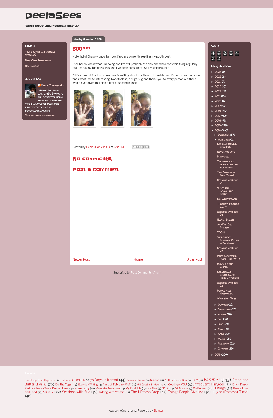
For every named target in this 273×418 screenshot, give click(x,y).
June (221, 324)
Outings (219, 388)
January (223, 348)
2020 (218, 101)
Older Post (194, 260)
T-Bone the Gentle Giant (228, 205)
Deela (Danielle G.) (52, 85)
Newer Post (81, 260)
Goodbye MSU (177, 384)
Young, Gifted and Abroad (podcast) (40, 53)
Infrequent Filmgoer (208, 384)
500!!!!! (221, 232)
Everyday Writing (88, 384)
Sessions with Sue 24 (227, 213)
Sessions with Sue (76, 392)
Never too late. (226, 151)
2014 (218, 130)
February (224, 343)
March (222, 338)
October (223, 304)
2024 (218, 81)
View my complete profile (40, 115)
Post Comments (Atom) (146, 272)
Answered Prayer (136, 380)
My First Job (133, 388)
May (221, 329)
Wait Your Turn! (226, 298)
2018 (218, 111)
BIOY (195, 380)
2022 (218, 91)
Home (138, 260)
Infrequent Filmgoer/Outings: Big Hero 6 (228, 240)
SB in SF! (49, 392)
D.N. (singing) (32, 66)
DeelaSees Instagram (38, 60)
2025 (218, 76)
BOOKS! (212, 380)
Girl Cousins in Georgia (150, 384)
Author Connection (176, 380)
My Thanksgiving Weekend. (227, 145)
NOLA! (166, 388)
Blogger (158, 410)
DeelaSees (53, 15)
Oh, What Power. (227, 199)
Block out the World (225, 265)
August (222, 314)
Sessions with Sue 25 (227, 181)
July (220, 319)
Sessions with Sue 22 (227, 284)
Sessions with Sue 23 (227, 249)
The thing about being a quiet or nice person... (227, 164)
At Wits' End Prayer (224, 226)
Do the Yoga (63, 384)
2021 (218, 96)
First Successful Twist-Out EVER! (228, 257)
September (224, 309)
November (224, 139)
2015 (218, 125)
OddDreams (181, 388)
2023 (218, 86)
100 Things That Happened (40, 380)
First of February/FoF (117, 384)
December (224, 134)
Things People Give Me (185, 392)
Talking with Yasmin (111, 392)
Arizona (154, 380)
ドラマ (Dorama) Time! (230, 392)
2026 (218, 71)
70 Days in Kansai (104, 380)
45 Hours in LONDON (73, 380)
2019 (218, 106)
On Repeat (200, 388)
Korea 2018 (82, 388)
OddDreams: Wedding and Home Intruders (228, 275)
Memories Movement (108, 388)
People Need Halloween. (225, 292)
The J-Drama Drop (145, 392)
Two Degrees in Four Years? (226, 174)
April (221, 334)
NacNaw (152, 388)
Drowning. (223, 156)
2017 (218, 115)
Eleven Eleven (225, 219)
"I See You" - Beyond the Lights (225, 191)
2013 (218, 354)
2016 (218, 120)
